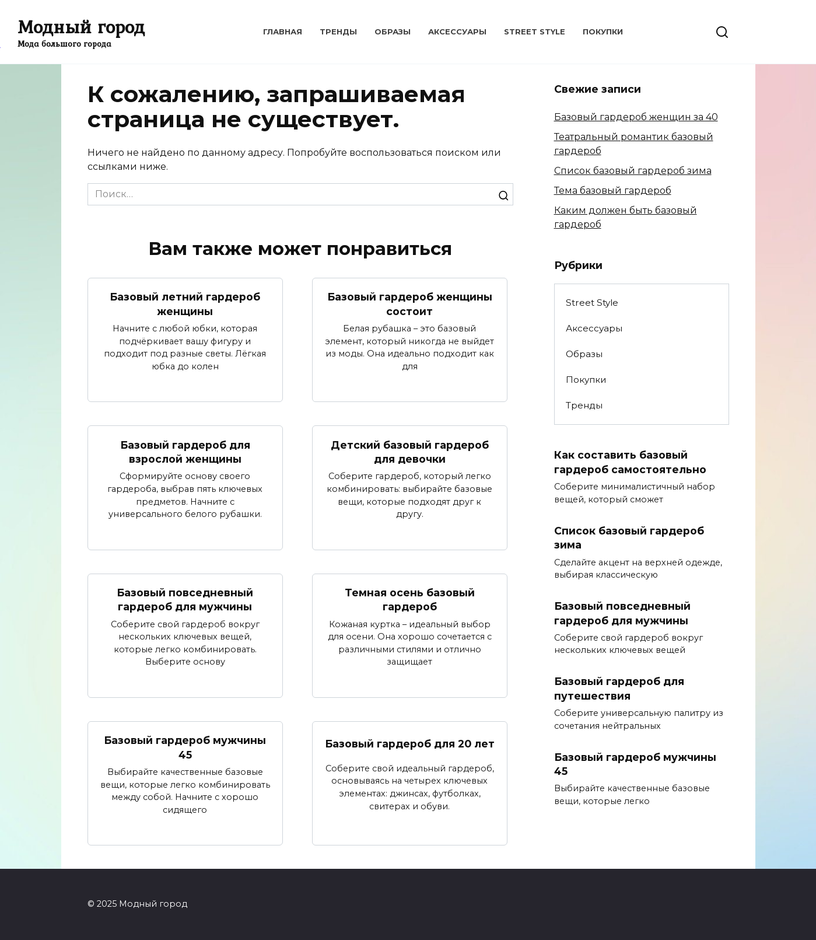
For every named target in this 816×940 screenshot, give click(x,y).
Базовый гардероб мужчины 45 (185, 748)
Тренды (338, 31)
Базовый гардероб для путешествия (619, 689)
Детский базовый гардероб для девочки (410, 451)
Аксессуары (457, 31)
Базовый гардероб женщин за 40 (636, 117)
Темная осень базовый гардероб (410, 599)
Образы (392, 31)
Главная (282, 31)
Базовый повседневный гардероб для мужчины (185, 599)
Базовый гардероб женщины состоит (409, 304)
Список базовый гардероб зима (633, 170)
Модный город (81, 26)
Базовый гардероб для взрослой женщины (185, 451)
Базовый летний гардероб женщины (185, 304)
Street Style (534, 31)
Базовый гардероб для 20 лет (410, 744)
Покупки (603, 31)
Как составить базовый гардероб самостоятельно (630, 462)
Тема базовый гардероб (612, 190)
